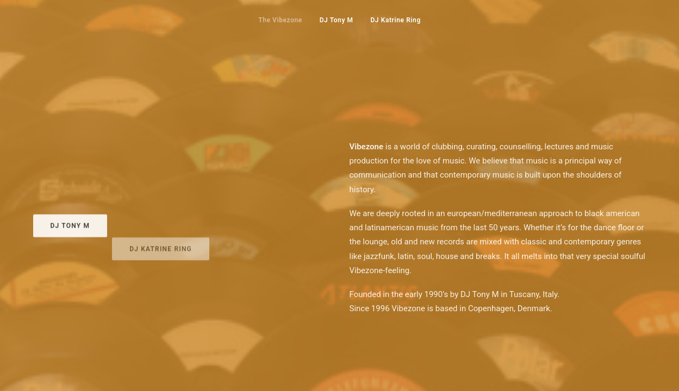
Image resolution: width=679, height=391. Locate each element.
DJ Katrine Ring (395, 20)
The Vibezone (280, 20)
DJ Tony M (336, 20)
